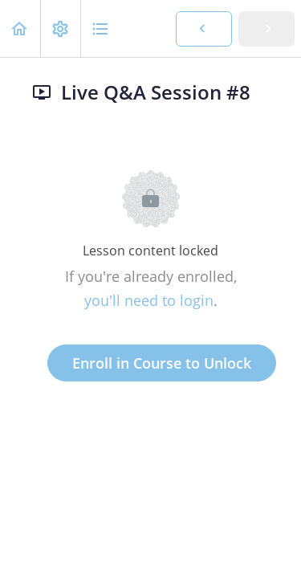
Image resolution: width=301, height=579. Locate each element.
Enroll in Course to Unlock (161, 363)
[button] (20, 28)
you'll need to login (149, 300)
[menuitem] (60, 28)
